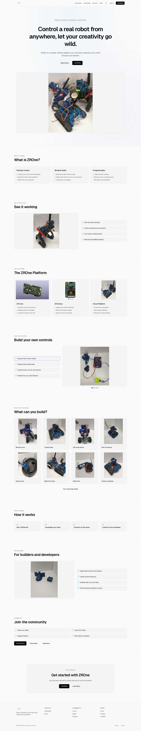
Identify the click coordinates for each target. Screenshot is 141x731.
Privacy (117, 725)
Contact (103, 716)
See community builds (70, 489)
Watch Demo (65, 63)
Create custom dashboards (25, 364)
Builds (74, 714)
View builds (34, 643)
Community (86, 3)
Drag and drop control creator (26, 358)
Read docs (46, 643)
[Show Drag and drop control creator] (92, 387)
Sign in (112, 3)
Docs (102, 711)
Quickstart (78, 3)
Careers (102, 714)
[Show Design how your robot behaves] (97, 387)
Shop (101, 3)
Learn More (76, 686)
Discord (94, 3)
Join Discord (20, 643)
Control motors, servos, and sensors (28, 370)
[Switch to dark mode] (106, 3)
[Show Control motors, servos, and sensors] (96, 387)
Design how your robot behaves (27, 376)
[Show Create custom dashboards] (94, 387)
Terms (123, 725)
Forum (74, 711)
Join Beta (120, 3)
